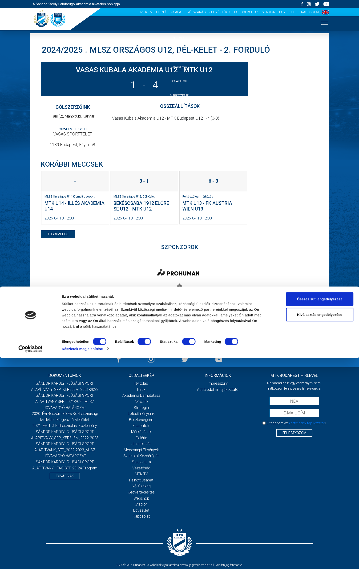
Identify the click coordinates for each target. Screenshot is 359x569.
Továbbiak (65, 476)
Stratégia (141, 407)
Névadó (141, 401)
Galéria (180, 110)
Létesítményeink (141, 413)
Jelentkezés (179, 124)
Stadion (268, 12)
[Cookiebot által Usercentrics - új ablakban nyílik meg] (30, 559)
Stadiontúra (141, 462)
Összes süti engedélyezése (319, 510)
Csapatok (179, 81)
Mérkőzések (179, 95)
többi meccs (58, 234)
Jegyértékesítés (224, 12)
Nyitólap (179, 38)
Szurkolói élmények (179, 138)
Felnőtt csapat (169, 12)
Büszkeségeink (141, 419)
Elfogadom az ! (296, 423)
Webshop (250, 12)
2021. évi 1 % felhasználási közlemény (64, 425)
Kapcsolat (310, 12)
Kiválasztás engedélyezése (319, 525)
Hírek (179, 52)
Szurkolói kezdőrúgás (141, 456)
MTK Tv (146, 12)
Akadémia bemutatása (141, 395)
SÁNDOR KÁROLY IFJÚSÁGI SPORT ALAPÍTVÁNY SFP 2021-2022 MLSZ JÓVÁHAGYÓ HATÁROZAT (64, 401)
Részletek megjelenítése (82, 560)
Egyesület (288, 12)
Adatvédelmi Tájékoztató (217, 389)
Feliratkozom (294, 433)
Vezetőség (179, 153)
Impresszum (217, 383)
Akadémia (179, 67)
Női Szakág (196, 12)
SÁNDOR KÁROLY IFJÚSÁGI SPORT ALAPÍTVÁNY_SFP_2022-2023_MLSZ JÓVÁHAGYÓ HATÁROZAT (64, 450)
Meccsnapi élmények (141, 450)
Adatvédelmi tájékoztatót (306, 423)
